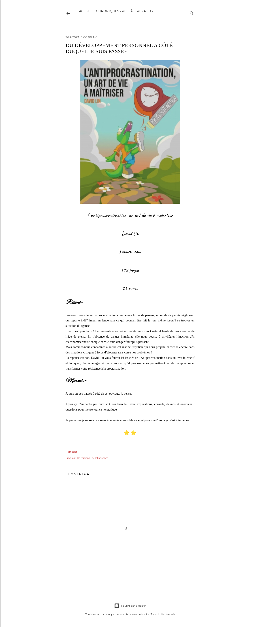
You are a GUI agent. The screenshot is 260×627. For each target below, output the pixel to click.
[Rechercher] (191, 12)
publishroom (100, 458)
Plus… (149, 11)
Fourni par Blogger (130, 605)
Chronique (83, 458)
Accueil (86, 11)
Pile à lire (131, 11)
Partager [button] (71, 451)
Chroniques (107, 11)
